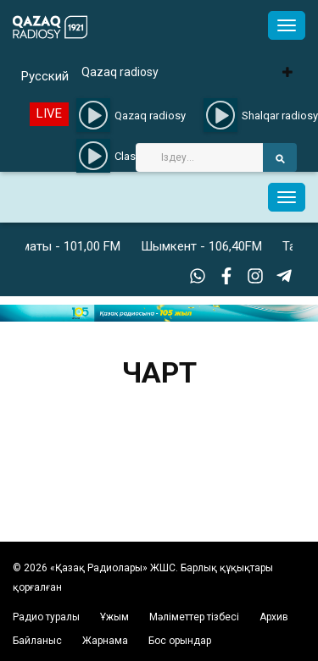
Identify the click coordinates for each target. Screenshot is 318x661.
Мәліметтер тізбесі (194, 617)
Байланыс (37, 641)
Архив (273, 617)
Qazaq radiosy (120, 72)
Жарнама (105, 641)
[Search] (199, 157)
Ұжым (114, 617)
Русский (45, 76)
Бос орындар (179, 641)
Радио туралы (46, 617)
